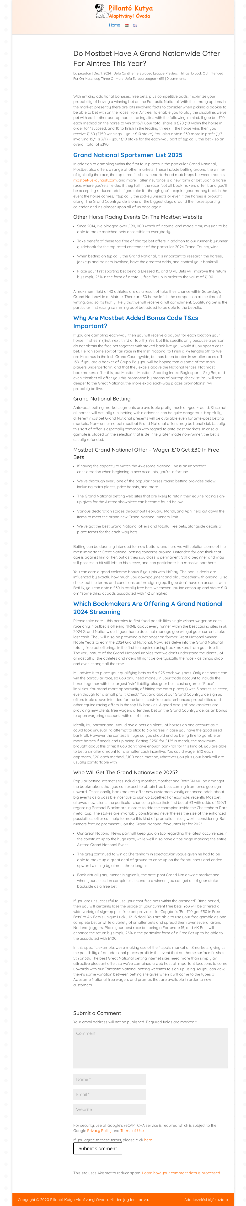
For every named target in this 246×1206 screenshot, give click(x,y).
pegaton (84, 73)
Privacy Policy (99, 1130)
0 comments (176, 78)
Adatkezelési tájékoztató (206, 1199)
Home (114, 25)
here (148, 1139)
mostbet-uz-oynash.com (95, 180)
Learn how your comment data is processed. (181, 1172)
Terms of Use (132, 1130)
